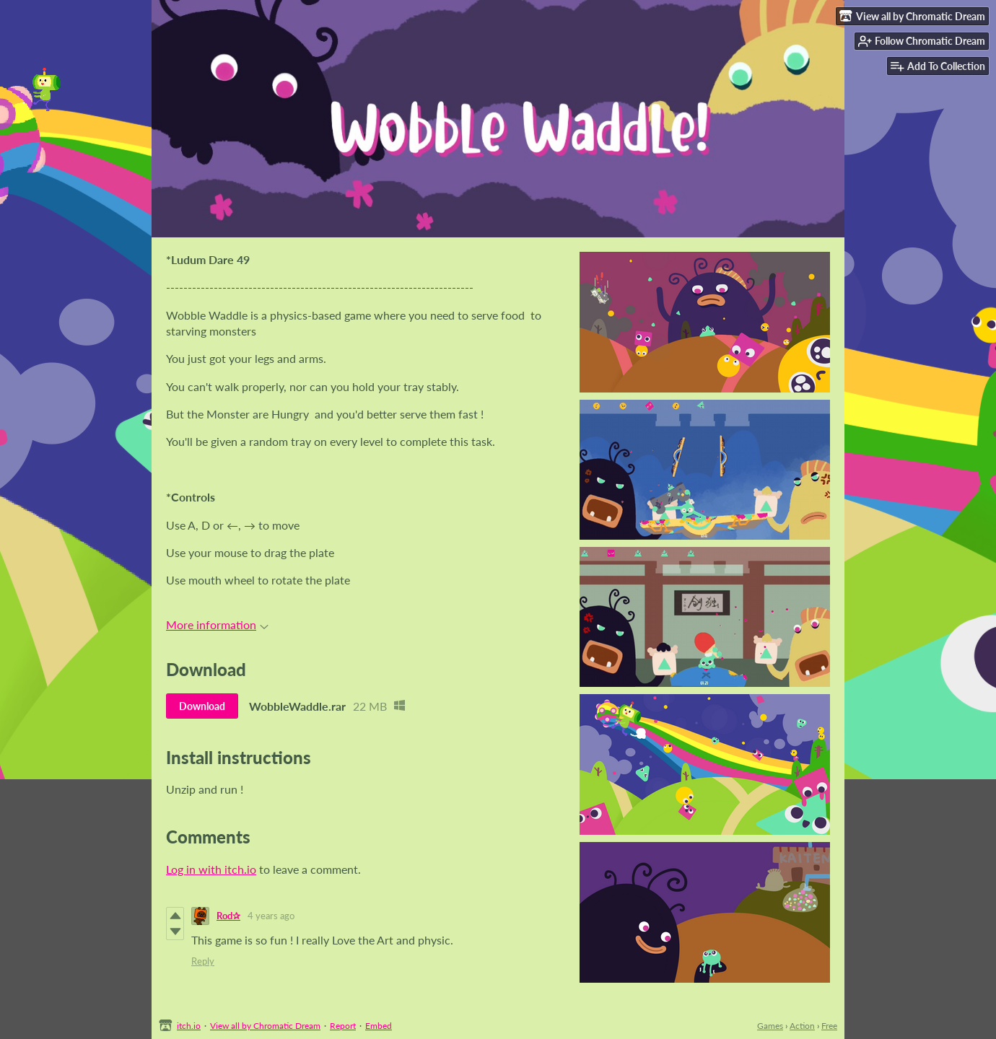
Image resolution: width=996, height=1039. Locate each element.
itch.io (189, 1025)
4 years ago (271, 915)
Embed (378, 1025)
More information (217, 624)
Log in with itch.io (211, 869)
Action (802, 1025)
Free (829, 1025)
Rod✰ (228, 915)
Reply (202, 961)
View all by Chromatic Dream (265, 1025)
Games (770, 1025)
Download (202, 706)
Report (343, 1025)
